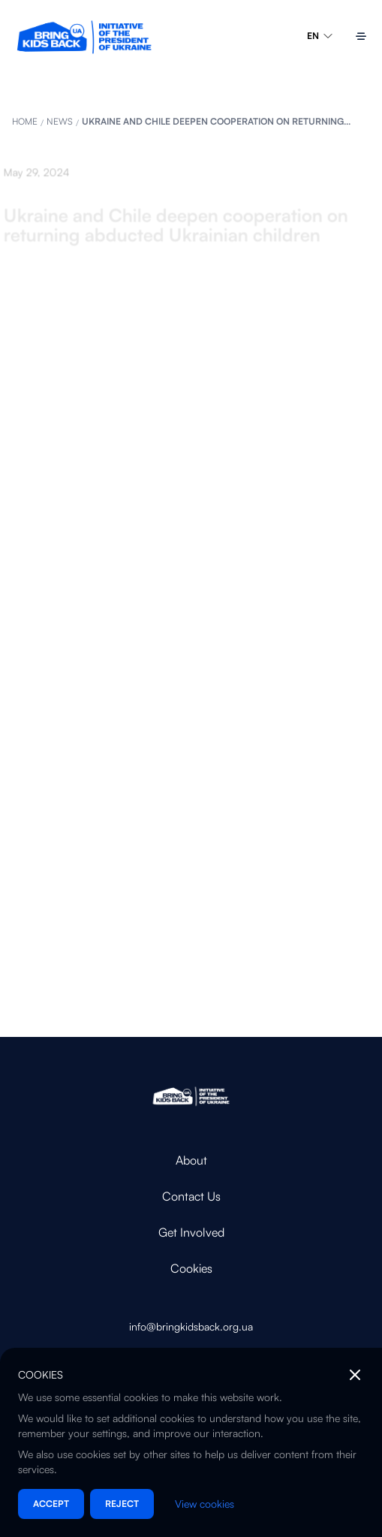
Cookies (191, 1268)
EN (320, 36)
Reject (122, 1503)
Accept (51, 1503)
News (60, 121)
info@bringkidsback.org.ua (191, 1326)
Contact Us (191, 1196)
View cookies (204, 1503)
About (191, 1160)
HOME (25, 121)
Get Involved (191, 1232)
